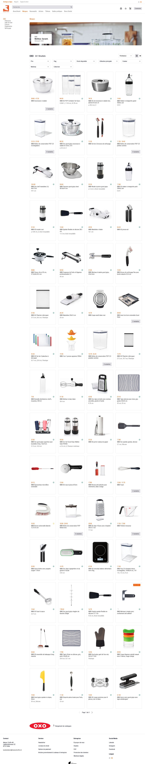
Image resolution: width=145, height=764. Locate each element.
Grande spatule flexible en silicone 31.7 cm (97, 612)
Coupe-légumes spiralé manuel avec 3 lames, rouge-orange (128, 655)
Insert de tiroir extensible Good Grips (128, 316)
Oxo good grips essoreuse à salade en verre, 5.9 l (70, 144)
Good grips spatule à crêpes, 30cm (41, 698)
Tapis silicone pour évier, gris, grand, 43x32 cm (127, 400)
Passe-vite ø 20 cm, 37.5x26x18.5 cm (39, 273)
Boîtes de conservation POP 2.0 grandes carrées (99, 357)
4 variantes (49, 152)
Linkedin (111, 742)
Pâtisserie (8, 21)
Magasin (16, 2)
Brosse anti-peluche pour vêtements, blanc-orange (97, 486)
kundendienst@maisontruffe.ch (12, 750)
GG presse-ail (122, 229)
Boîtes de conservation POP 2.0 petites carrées (128, 144)
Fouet (120, 485)
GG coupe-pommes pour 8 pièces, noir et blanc (98, 698)
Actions (41, 11)
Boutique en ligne (7, 2)
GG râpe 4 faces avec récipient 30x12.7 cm (99, 527)
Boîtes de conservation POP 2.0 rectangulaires (42, 144)
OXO (4, 19)
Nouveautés (33, 11)
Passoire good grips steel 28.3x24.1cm (69, 187)
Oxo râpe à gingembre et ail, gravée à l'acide (70, 569)
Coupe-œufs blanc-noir (96, 315)
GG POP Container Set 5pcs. (70, 101)
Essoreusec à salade (39, 101)
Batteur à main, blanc (68, 399)
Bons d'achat (68, 11)
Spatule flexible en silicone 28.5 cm (71, 230)
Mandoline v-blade (95, 229)
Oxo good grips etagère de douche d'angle (69, 612)
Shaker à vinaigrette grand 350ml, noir (126, 102)
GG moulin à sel (37, 229)
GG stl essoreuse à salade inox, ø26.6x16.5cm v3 (99, 102)
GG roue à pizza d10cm (68, 485)
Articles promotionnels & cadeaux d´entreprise (52, 752)
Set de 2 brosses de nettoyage (99, 144)
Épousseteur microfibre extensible (40, 486)
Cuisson (7, 24)
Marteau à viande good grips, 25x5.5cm (98, 273)
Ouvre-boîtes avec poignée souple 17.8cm (41, 569)
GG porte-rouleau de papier (98, 442)
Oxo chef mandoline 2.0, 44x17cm (40, 187)
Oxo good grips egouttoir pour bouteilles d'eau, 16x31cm (42, 443)
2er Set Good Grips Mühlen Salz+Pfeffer (69, 443)
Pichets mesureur (124, 526)
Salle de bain (8, 23)
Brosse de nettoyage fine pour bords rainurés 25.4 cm (128, 273)
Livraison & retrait (43, 746)
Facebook (112, 749)
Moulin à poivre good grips (98, 187)
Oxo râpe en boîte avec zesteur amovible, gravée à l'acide (99, 400)
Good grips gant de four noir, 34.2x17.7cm (98, 655)
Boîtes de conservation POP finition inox (70, 527)
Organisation (8, 26)
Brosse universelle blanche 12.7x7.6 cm (40, 527)
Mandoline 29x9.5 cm (68, 315)
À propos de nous (79, 742)
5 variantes (78, 534)
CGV (75, 749)
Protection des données (81, 752)
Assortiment (16, 11)
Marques (25, 11)
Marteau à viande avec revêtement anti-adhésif (125, 612)
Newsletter (41, 742)
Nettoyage (8, 28)
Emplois (76, 746)
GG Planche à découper (40, 315)
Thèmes (47, 11)
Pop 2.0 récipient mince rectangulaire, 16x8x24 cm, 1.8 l (126, 569)
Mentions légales (79, 756)
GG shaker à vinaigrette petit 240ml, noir (127, 187)
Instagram (112, 746)
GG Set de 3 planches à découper (39, 357)
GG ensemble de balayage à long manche (42, 655)
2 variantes (49, 109)
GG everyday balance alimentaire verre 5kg (99, 569)
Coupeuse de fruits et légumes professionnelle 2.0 (71, 273)
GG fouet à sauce (38, 611)
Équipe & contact (24, 2)
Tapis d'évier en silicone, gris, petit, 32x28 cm (70, 655)
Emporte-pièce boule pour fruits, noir (71, 698)
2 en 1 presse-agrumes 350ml (70, 356)
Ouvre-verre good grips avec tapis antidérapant (127, 698)
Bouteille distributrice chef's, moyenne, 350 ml (41, 400)
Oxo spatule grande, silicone (127, 442)
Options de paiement (44, 749)
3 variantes (135, 534)
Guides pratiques (57, 11)
